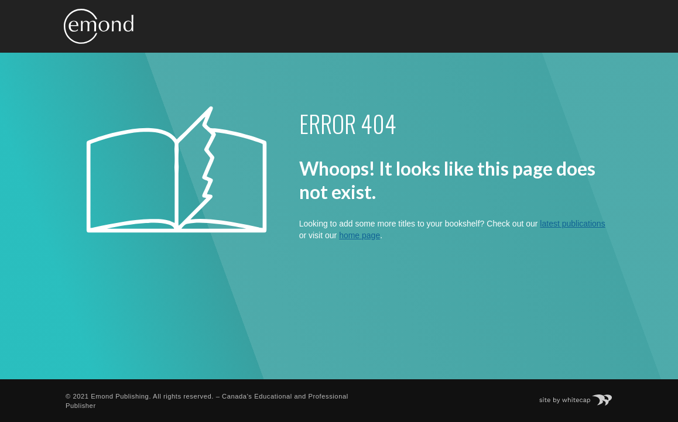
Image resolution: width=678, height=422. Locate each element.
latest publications (572, 223)
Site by (581, 396)
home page (359, 235)
